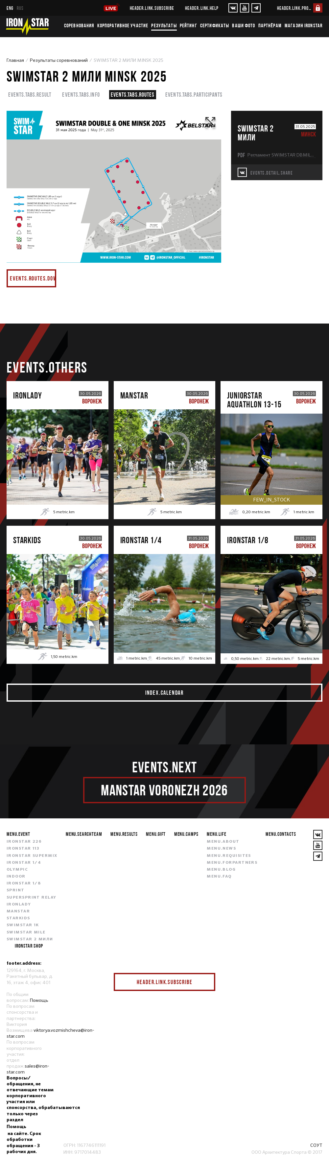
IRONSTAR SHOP (29, 945)
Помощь (39, 1000)
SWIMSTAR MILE (26, 932)
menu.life (216, 833)
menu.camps (186, 833)
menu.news (221, 849)
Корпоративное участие (123, 25)
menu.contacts (281, 833)
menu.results (124, 833)
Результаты (163, 25)
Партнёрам (270, 25)
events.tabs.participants (194, 94)
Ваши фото (243, 25)
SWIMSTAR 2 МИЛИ (30, 939)
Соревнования (79, 25)
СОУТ (316, 1145)
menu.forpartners (232, 863)
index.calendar (164, 692)
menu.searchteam (84, 833)
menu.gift (156, 833)
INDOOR (16, 877)
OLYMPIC (17, 870)
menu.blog (221, 870)
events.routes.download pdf (33, 278)
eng (10, 8)
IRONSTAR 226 (24, 842)
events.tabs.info (81, 94)
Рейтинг (188, 25)
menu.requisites (229, 856)
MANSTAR (18, 911)
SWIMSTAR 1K (23, 925)
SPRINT (16, 890)
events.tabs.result (29, 94)
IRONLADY (19, 904)
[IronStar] (27, 26)
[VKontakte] (233, 7)
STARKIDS (18, 918)
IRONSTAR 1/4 (24, 863)
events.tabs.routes (132, 94)
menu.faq (219, 877)
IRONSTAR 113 (23, 849)
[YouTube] (244, 7)
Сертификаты (214, 25)
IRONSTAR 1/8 (24, 883)
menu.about (223, 842)
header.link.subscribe (152, 8)
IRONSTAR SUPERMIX (32, 856)
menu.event (18, 833)
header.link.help (202, 8)
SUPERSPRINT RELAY (31, 898)
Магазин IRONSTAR (303, 25)
